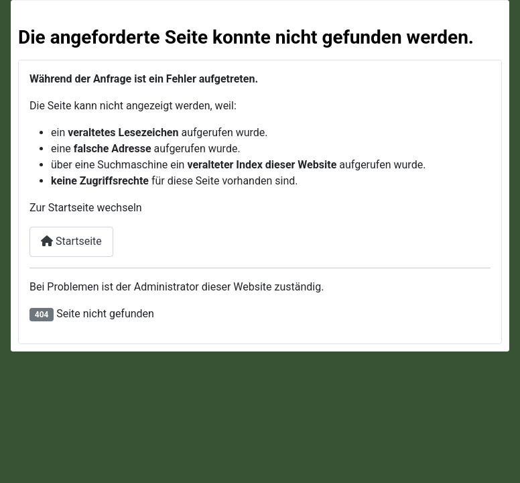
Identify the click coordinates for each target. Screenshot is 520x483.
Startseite (71, 241)
